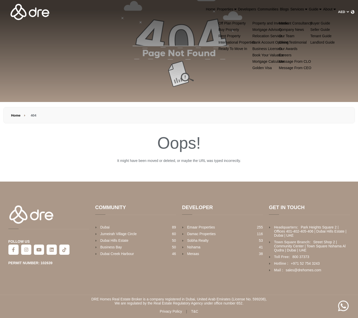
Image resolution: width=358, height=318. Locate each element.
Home (152, 12)
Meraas (193, 254)
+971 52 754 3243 (305, 263)
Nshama (193, 247)
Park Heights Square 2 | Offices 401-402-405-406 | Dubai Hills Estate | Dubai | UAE (310, 231)
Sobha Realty (198, 240)
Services (276, 12)
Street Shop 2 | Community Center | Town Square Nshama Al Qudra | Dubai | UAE (310, 246)
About (324, 12)
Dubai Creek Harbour (117, 254)
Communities (231, 12)
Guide (302, 12)
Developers (203, 12)
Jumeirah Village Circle (118, 234)
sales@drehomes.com (303, 270)
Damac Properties (201, 234)
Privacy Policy (171, 311)
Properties (176, 12)
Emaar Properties (201, 227)
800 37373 (300, 257)
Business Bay (111, 247)
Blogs (254, 12)
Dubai (105, 227)
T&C (194, 311)
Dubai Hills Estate (114, 240)
